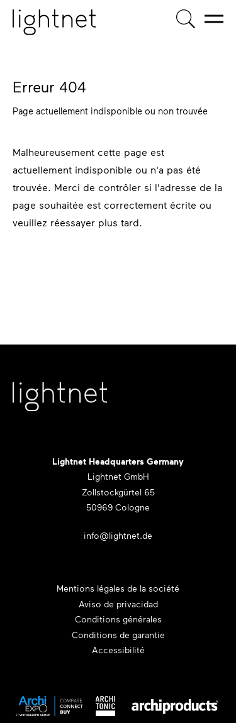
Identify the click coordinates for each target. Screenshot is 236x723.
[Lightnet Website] (60, 403)
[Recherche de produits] (185, 18)
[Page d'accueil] (54, 22)
